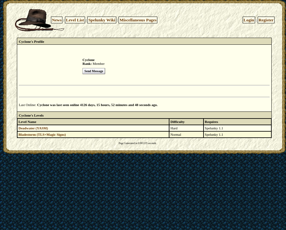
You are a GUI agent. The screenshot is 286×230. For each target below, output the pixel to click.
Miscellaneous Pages (137, 20)
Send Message (93, 71)
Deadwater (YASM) (33, 128)
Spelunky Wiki (101, 20)
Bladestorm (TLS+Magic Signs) (42, 134)
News (56, 20)
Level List (75, 20)
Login (249, 20)
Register (266, 20)
